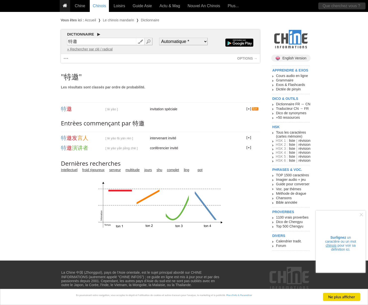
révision (304, 141)
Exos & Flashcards (290, 85)
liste (292, 141)
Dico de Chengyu (289, 222)
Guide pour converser (293, 184)
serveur (115, 170)
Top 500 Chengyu (289, 226)
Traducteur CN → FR (292, 109)
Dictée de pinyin (288, 89)
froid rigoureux (93, 170)
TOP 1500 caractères (292, 175)
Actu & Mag (169, 6)
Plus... (233, 6)
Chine (80, 6)
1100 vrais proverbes (292, 217)
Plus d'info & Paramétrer (286, 297)
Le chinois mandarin (118, 20)
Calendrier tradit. (289, 241)
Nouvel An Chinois (204, 6)
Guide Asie (142, 6)
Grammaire (284, 80)
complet (173, 170)
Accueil (90, 20)
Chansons (284, 198)
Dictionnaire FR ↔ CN (293, 104)
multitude (133, 170)
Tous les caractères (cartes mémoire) (291, 134)
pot (200, 170)
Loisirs (119, 6)
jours (148, 170)
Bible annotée (286, 202)
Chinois (99, 6)
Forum (281, 246)
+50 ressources (288, 117)
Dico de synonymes (291, 113)
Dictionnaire (150, 20)
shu (159, 170)
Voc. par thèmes (288, 189)
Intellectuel (69, 170)
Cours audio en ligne (292, 76)
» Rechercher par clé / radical (90, 49)
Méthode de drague (291, 193)
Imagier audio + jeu (291, 180)
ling (186, 170)
